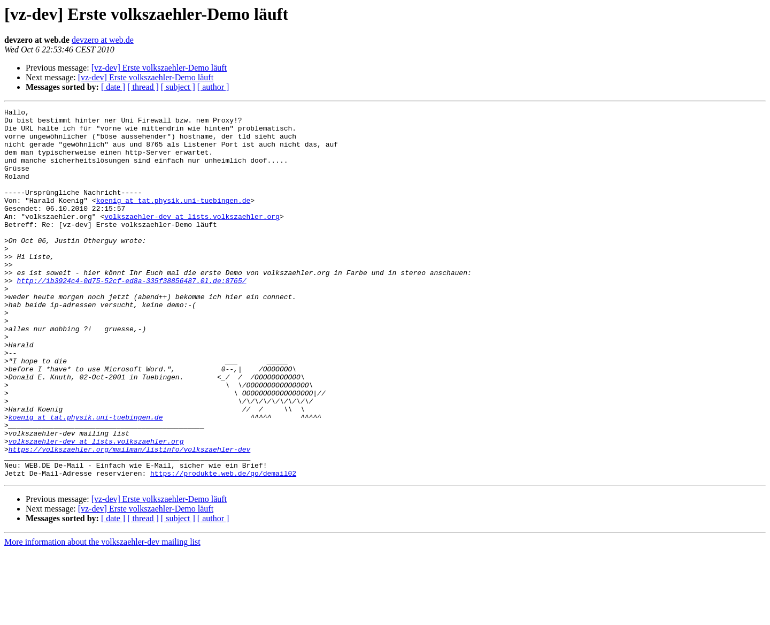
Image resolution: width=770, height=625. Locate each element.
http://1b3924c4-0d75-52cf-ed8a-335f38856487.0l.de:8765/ (131, 316)
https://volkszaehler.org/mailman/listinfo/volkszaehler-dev (129, 518)
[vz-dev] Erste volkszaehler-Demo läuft (159, 67)
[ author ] (213, 87)
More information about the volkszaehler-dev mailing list (102, 615)
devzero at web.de (103, 39)
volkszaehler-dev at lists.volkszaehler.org (192, 238)
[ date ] (113, 87)
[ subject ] (178, 87)
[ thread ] (143, 87)
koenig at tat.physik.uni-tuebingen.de (173, 219)
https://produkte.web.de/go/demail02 (223, 547)
